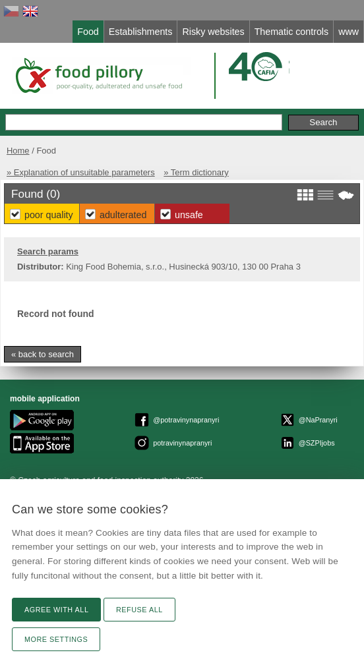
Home (18, 151)
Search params (47, 251)
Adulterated (123, 215)
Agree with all (56, 610)
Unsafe (189, 215)
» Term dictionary (196, 172)
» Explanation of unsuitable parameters (81, 172)
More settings (56, 639)
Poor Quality (48, 215)
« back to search (42, 354)
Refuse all (139, 610)
